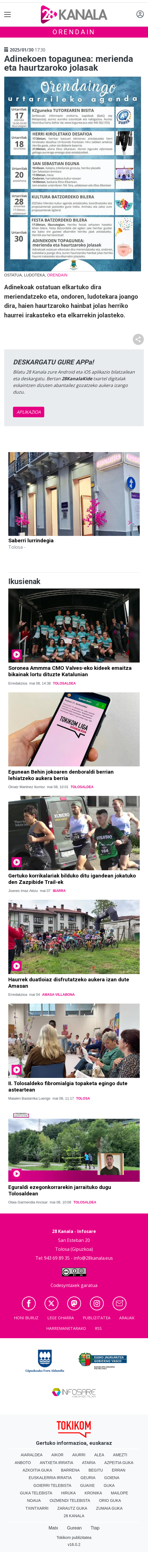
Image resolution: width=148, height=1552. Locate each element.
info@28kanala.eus (93, 1258)
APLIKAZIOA (29, 412)
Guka (109, 1485)
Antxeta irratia (56, 1462)
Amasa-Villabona (58, 995)
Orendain (74, 32)
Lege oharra (60, 1317)
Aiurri (78, 1455)
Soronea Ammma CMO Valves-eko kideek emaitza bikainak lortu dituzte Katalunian (70, 671)
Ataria (89, 1462)
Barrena (70, 1470)
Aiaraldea (32, 1455)
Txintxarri (36, 1508)
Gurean (74, 1528)
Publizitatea (96, 1317)
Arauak (126, 1317)
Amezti (120, 1455)
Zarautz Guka (72, 1508)
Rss (98, 1328)
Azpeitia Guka (118, 1462)
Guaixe (87, 1485)
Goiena (111, 1477)
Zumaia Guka (109, 1508)
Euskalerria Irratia (50, 1477)
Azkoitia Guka (37, 1470)
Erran (118, 1470)
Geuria (88, 1477)
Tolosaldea (64, 683)
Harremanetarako (66, 1328)
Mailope (119, 1493)
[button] (18, 523)
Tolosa (83, 1098)
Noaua (34, 1500)
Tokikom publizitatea (73, 1537)
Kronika (93, 1493)
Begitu (96, 1470)
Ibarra (59, 891)
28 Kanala (74, 1516)
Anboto (23, 1462)
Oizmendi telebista (70, 1500)
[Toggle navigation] (8, 14)
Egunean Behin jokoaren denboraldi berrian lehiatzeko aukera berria (61, 775)
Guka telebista (36, 1493)
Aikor (57, 1455)
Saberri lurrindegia (31, 540)
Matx (53, 1528)
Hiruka (68, 1493)
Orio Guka (110, 1500)
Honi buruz (26, 1317)
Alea (99, 1455)
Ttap (95, 1528)
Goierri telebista (52, 1485)
